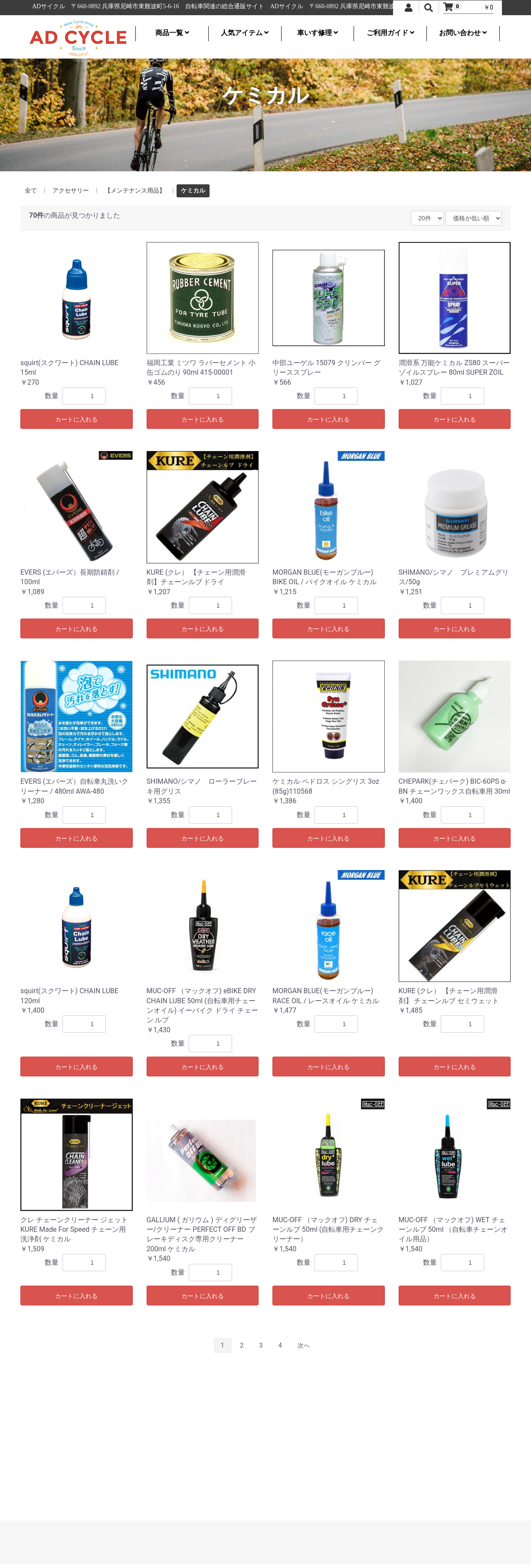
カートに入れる (76, 419)
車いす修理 (317, 33)
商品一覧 (172, 33)
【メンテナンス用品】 (135, 190)
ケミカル (193, 190)
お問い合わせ (463, 33)
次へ (304, 1345)
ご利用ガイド (390, 33)
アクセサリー (70, 190)
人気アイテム (245, 33)
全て (31, 190)
